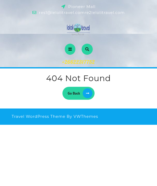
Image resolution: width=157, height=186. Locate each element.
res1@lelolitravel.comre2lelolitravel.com (82, 12)
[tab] (70, 49)
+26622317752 (78, 62)
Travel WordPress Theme (38, 116)
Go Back (81, 93)
